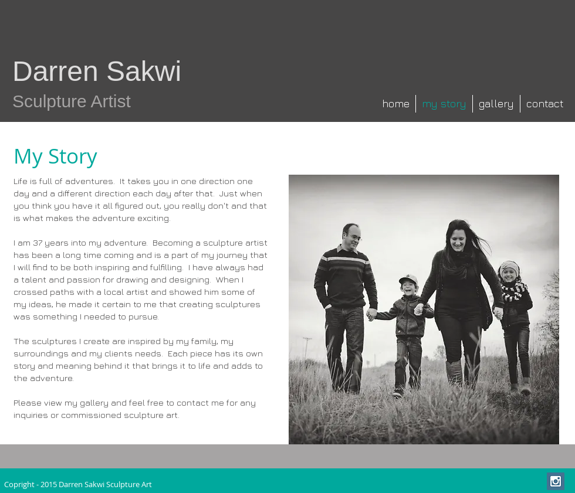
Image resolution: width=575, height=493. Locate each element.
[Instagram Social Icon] (555, 481)
